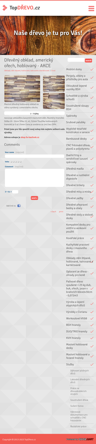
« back (53, 211)
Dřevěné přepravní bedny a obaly (77, 206)
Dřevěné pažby (74, 198)
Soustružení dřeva (79, 400)
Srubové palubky (75, 122)
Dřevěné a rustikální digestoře (77, 176)
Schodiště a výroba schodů (77, 97)
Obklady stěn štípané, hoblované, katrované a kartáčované (79, 261)
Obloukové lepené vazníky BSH (76, 87)
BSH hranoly (73, 325)
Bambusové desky (76, 138)
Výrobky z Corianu (76, 312)
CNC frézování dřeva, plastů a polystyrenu (78, 147)
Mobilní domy (74, 69)
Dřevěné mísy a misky (78, 191)
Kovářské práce (75, 238)
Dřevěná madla (75, 168)
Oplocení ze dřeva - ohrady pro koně (77, 273)
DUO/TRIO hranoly (76, 331)
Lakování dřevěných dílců (80, 381)
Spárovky (71, 115)
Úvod (53, 70)
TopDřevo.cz (30, 439)
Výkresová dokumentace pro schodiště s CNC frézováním (78, 416)
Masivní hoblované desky (77, 346)
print (61, 211)
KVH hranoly (73, 338)
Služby (70, 364)
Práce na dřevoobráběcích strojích (78, 391)
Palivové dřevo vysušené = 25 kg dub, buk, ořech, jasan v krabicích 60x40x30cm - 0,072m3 (79, 288)
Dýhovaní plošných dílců (79, 372)
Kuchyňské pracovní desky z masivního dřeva (77, 248)
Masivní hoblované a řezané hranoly (78, 356)
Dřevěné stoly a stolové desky (79, 216)
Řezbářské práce (78, 426)
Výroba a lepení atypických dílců (75, 303)
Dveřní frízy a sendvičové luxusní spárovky (77, 158)
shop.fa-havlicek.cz (30, 137)
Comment (14, 166)
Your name (14, 152)
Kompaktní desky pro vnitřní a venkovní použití (78, 228)
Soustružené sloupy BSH (77, 107)
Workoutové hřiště (76, 318)
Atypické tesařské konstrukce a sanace (78, 130)
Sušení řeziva (76, 406)
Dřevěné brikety (75, 185)
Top (25, 7)
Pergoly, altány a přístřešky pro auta (77, 77)
